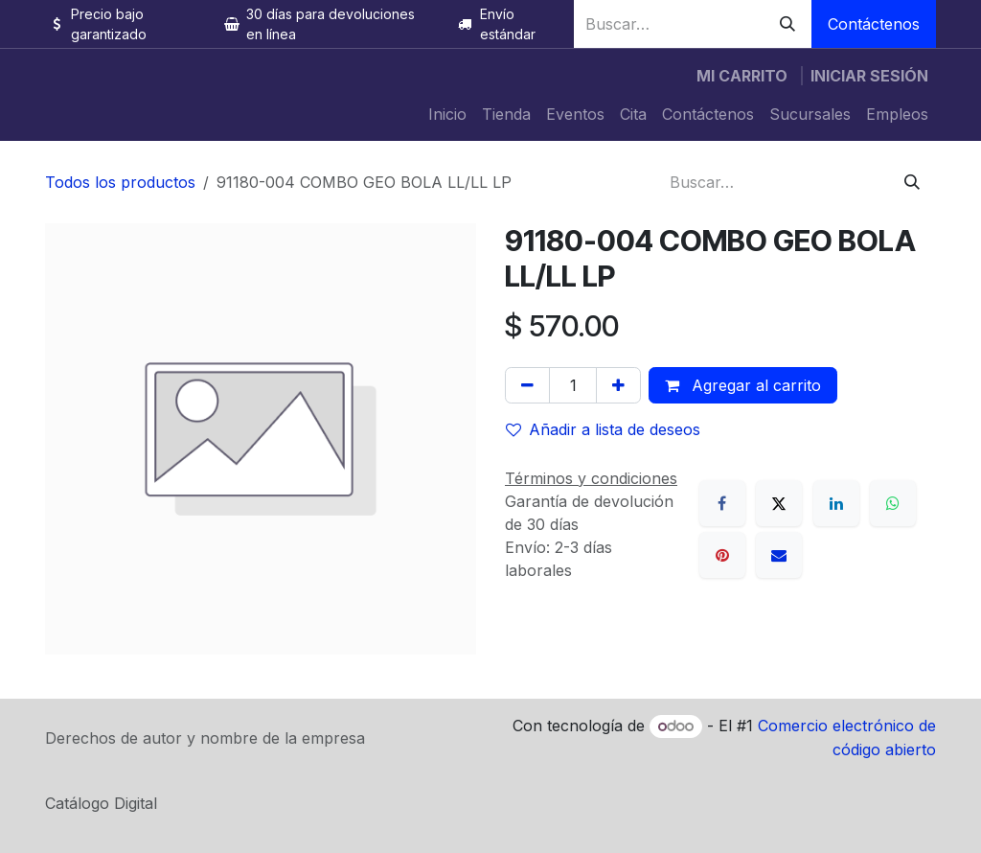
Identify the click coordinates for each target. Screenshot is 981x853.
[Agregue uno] (618, 385)
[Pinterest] (722, 555)
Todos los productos (120, 182)
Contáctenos (874, 24)
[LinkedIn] (836, 503)
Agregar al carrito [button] (743, 385)
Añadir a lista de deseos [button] (603, 429)
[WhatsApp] (893, 503)
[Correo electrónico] (779, 555)
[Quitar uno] (527, 385)
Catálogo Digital (101, 803)
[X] (779, 503)
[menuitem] (447, 114)
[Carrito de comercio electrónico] (742, 76)
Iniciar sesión (869, 75)
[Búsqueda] (787, 24)
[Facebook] (722, 503)
